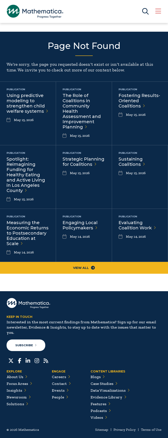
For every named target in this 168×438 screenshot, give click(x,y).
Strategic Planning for (83, 161)
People (60, 397)
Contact (61, 383)
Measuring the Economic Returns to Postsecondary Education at (28, 233)
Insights (16, 390)
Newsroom (19, 397)
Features (100, 404)
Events (60, 390)
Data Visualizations (110, 390)
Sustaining (132, 161)
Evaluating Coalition (137, 225)
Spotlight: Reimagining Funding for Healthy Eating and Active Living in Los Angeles (26, 174)
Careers (61, 376)
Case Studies (104, 383)
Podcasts (101, 410)
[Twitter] (11, 360)
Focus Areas (19, 383)
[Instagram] (37, 360)
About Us (17, 376)
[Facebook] (19, 360)
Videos (99, 417)
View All (84, 268)
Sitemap (101, 430)
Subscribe (26, 345)
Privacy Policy (125, 430)
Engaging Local (80, 225)
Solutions (17, 404)
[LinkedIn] (28, 360)
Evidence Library (108, 397)
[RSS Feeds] (46, 360)
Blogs (98, 376)
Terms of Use (151, 430)
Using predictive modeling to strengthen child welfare (27, 103)
